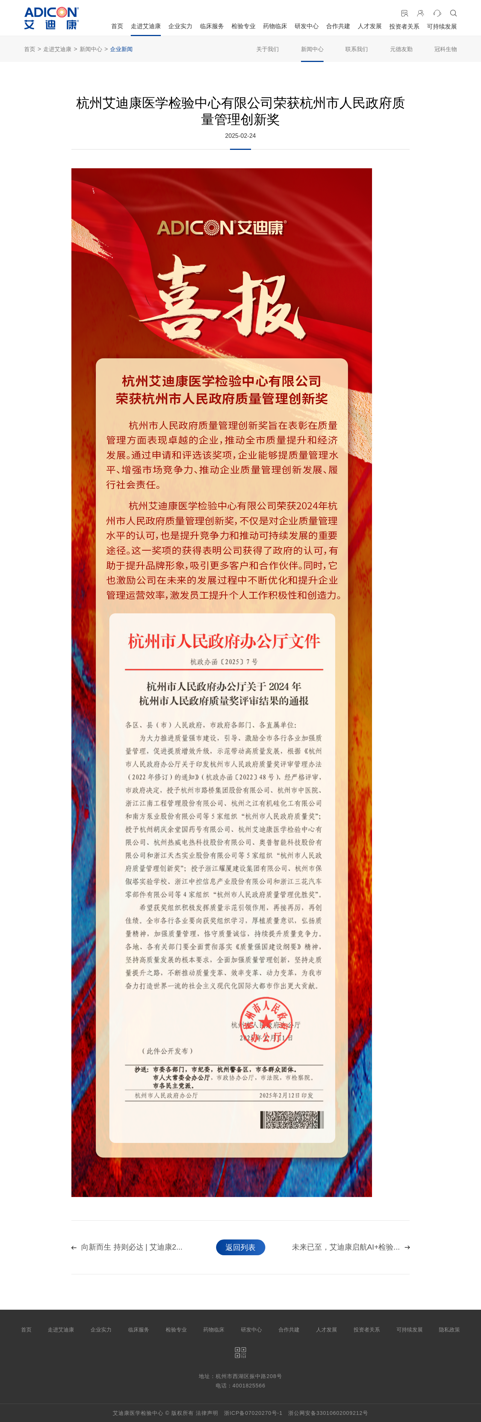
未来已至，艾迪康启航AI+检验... (351, 1247)
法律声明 (207, 1413)
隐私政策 (449, 1330)
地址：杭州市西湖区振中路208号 (240, 1376)
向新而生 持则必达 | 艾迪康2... (127, 1247)
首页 (117, 26)
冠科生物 (445, 49)
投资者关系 (404, 26)
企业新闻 (121, 49)
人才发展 (370, 26)
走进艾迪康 (146, 26)
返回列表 (240, 1247)
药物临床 (275, 26)
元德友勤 (401, 49)
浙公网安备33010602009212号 (328, 1413)
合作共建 (338, 26)
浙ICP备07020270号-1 (253, 1413)
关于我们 (267, 49)
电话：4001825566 (241, 1386)
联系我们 (356, 49)
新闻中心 (91, 49)
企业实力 (180, 26)
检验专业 (243, 26)
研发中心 (307, 26)
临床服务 (212, 26)
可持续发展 (442, 26)
